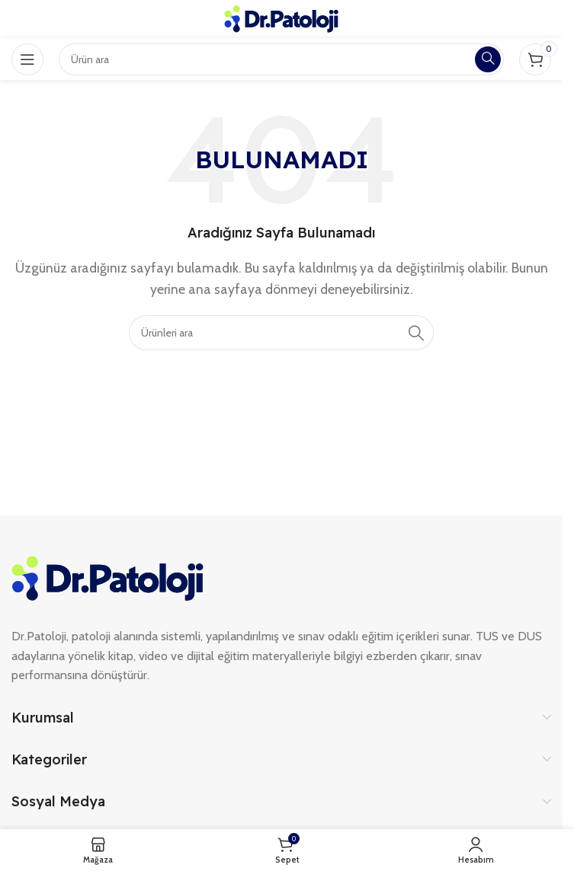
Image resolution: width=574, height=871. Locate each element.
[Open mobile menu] (27, 59)
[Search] (281, 332)
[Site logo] (281, 18)
